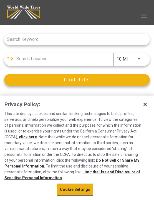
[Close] (145, 104)
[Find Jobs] (77, 80)
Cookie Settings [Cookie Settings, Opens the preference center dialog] (75, 189)
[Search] (77, 80)
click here (28, 137)
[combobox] (74, 39)
